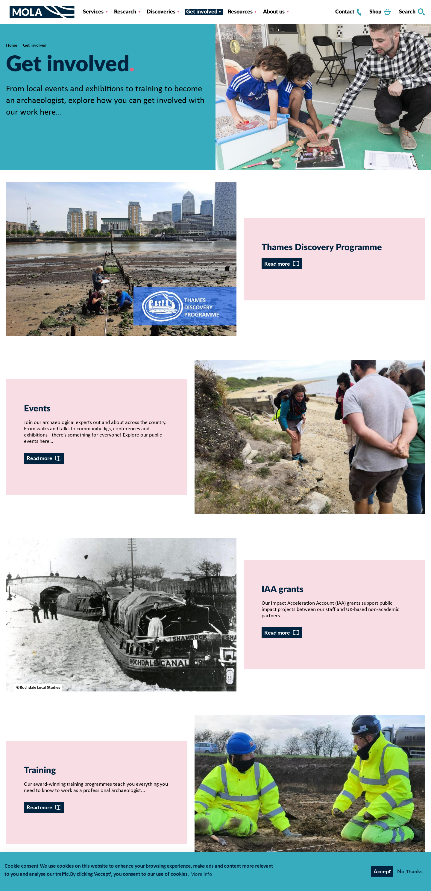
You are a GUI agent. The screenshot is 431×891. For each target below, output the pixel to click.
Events (37, 409)
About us (274, 12)
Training (40, 770)
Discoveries (161, 12)
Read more (277, 264)
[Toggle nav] (8, 11)
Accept (382, 872)
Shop (380, 12)
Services (93, 12)
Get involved (201, 12)
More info (201, 875)
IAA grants (282, 589)
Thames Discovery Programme (322, 247)
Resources (240, 12)
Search (412, 12)
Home (11, 45)
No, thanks (410, 872)
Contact (348, 12)
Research (125, 12)
